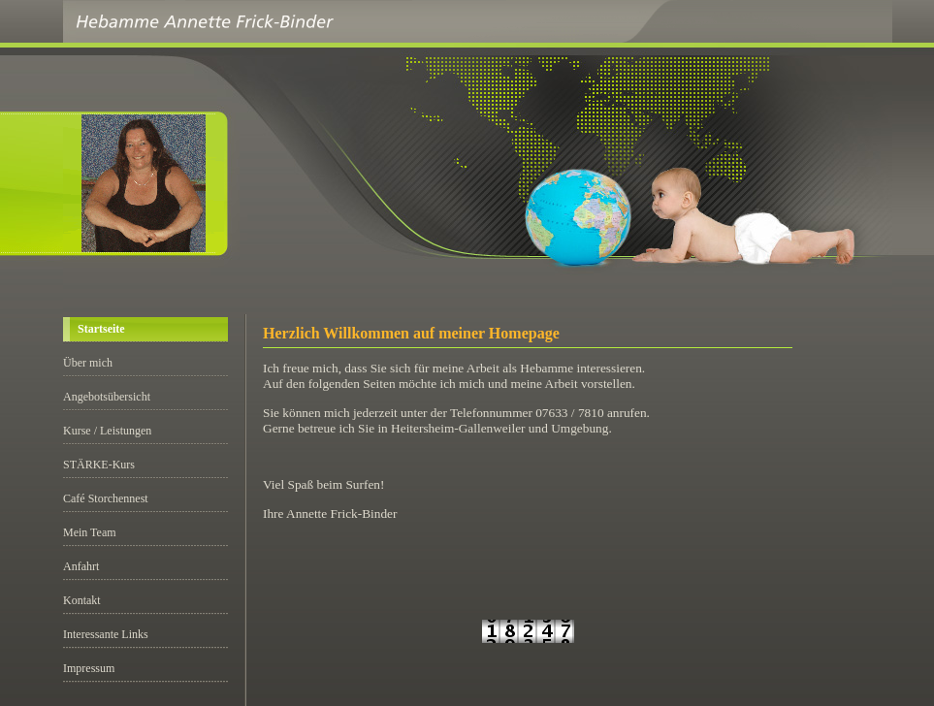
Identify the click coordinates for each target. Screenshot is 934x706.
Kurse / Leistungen (107, 430)
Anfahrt (81, 566)
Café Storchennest (105, 498)
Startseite (101, 329)
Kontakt (82, 600)
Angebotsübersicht (106, 396)
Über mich (88, 362)
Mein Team (89, 532)
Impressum (88, 668)
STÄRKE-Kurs (99, 464)
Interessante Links (105, 634)
